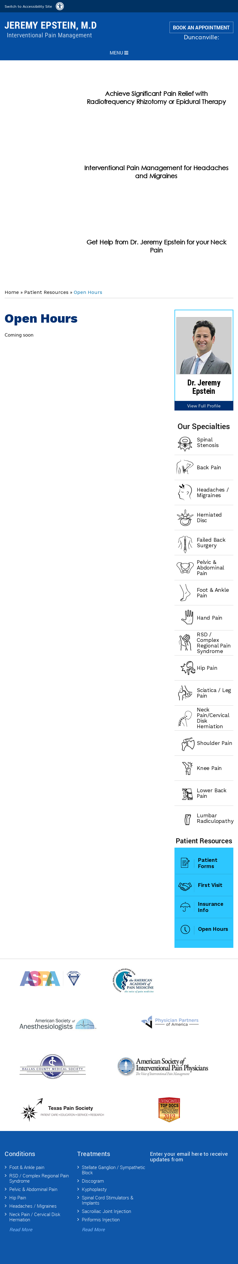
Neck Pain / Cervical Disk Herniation (34, 1217)
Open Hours (213, 929)
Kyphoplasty (94, 1189)
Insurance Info (210, 907)
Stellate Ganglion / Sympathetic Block (113, 1170)
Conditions (20, 1154)
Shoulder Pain (214, 743)
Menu (119, 52)
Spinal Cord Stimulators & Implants (107, 1200)
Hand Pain (210, 618)
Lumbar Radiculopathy (215, 818)
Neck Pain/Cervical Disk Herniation (213, 718)
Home (12, 292)
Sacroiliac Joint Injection (106, 1211)
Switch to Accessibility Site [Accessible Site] (28, 6)
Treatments (93, 1154)
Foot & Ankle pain (26, 1167)
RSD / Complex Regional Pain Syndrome (214, 642)
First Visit (210, 885)
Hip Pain (207, 668)
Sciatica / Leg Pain (214, 693)
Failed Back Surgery (211, 542)
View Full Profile (204, 405)
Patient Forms (207, 863)
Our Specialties (204, 426)
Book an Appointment (201, 27)
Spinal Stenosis (207, 442)
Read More (20, 1229)
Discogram (93, 1181)
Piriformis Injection (101, 1219)
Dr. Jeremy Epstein (203, 387)
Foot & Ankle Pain (213, 593)
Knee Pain (209, 768)
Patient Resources (46, 292)
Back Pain (209, 467)
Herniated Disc (209, 517)
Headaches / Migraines (213, 492)
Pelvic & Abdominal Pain (210, 567)
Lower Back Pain (212, 793)
